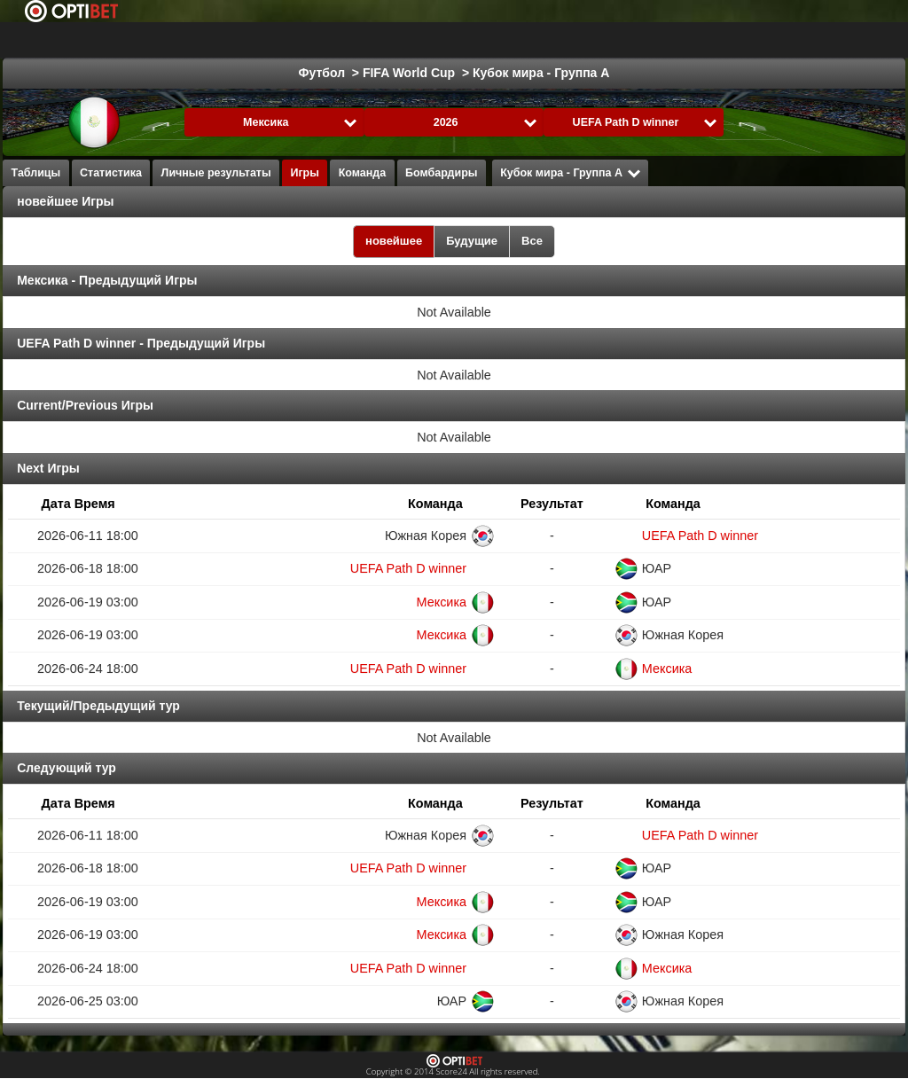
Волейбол (715, 40)
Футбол (317, 40)
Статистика (111, 173)
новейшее (393, 240)
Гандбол (633, 40)
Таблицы (36, 173)
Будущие (471, 240)
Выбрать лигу (204, 40)
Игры (304, 173)
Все (532, 240)
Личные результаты (216, 173)
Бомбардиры (441, 173)
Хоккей (388, 40)
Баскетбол (466, 40)
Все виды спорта (822, 40)
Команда (363, 173)
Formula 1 (553, 40)
